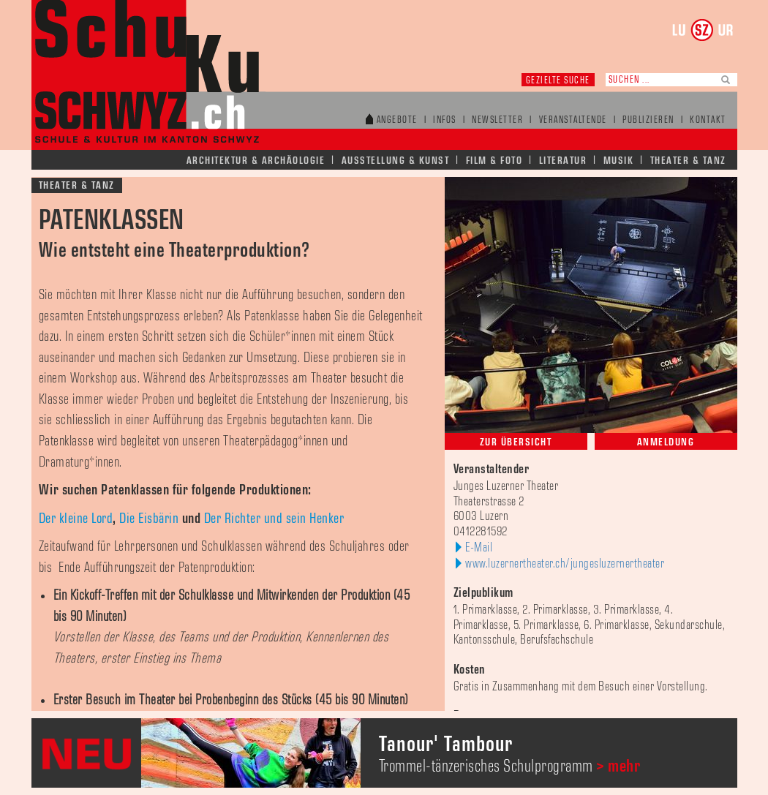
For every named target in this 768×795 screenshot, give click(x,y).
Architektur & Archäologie (256, 160)
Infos (444, 120)
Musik (618, 160)
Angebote (397, 120)
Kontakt (708, 120)
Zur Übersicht (516, 442)
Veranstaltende (573, 120)
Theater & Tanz (688, 160)
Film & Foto (494, 160)
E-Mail (478, 547)
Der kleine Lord (76, 518)
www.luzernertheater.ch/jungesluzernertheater (564, 563)
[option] (384, 753)
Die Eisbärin (148, 518)
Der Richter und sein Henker (274, 518)
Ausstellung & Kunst (396, 160)
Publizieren (648, 120)
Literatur (563, 160)
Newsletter (497, 120)
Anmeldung (666, 442)
